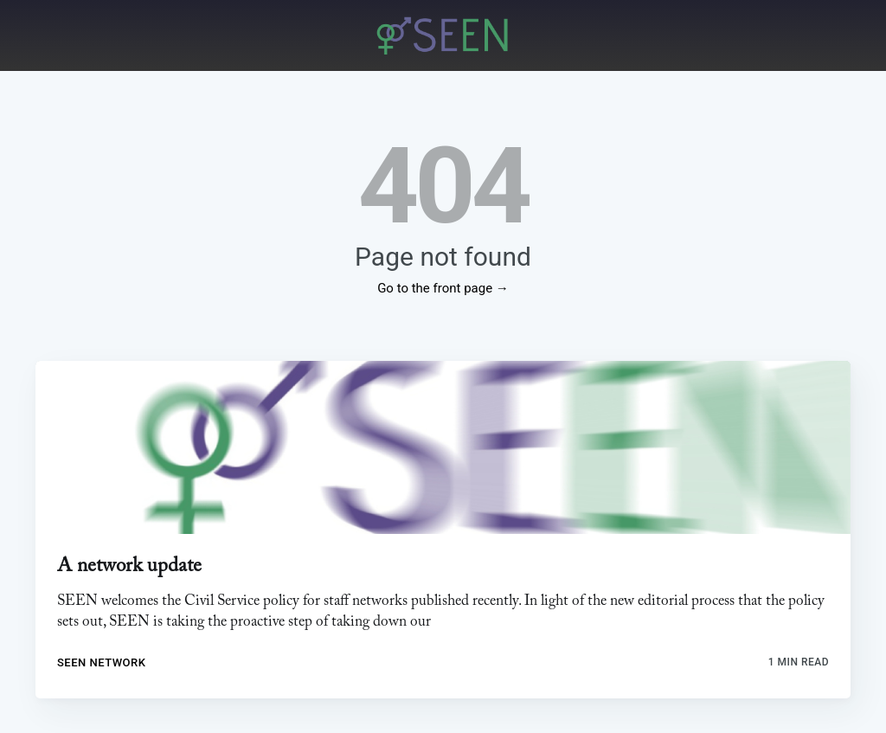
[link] (443, 447)
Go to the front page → (443, 288)
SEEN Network (101, 662)
